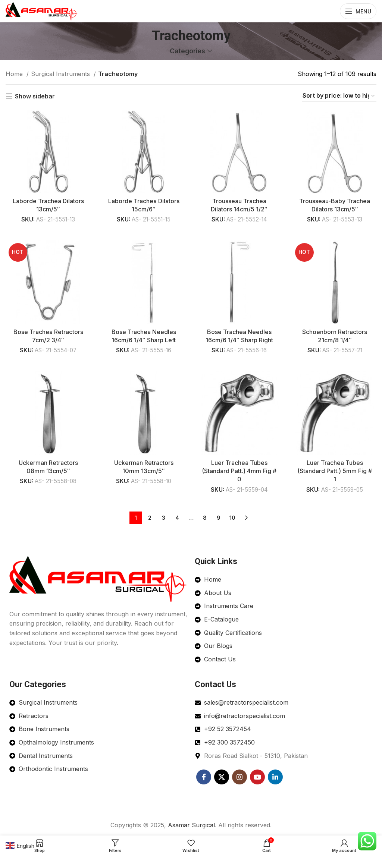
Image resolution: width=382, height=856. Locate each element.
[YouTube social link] (257, 775)
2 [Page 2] (149, 517)
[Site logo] (42, 10)
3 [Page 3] (163, 517)
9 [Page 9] (218, 517)
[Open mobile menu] (358, 11)
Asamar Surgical (191, 824)
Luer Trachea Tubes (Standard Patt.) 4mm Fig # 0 (238, 471)
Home (15, 74)
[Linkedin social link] (275, 775)
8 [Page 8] (205, 517)
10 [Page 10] (232, 517)
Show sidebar (35, 96)
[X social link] (221, 775)
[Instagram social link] (239, 775)
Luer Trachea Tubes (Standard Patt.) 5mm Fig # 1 (334, 471)
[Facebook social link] (203, 775)
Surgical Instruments (61, 74)
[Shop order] (339, 96)
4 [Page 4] (177, 517)
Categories (187, 51)
